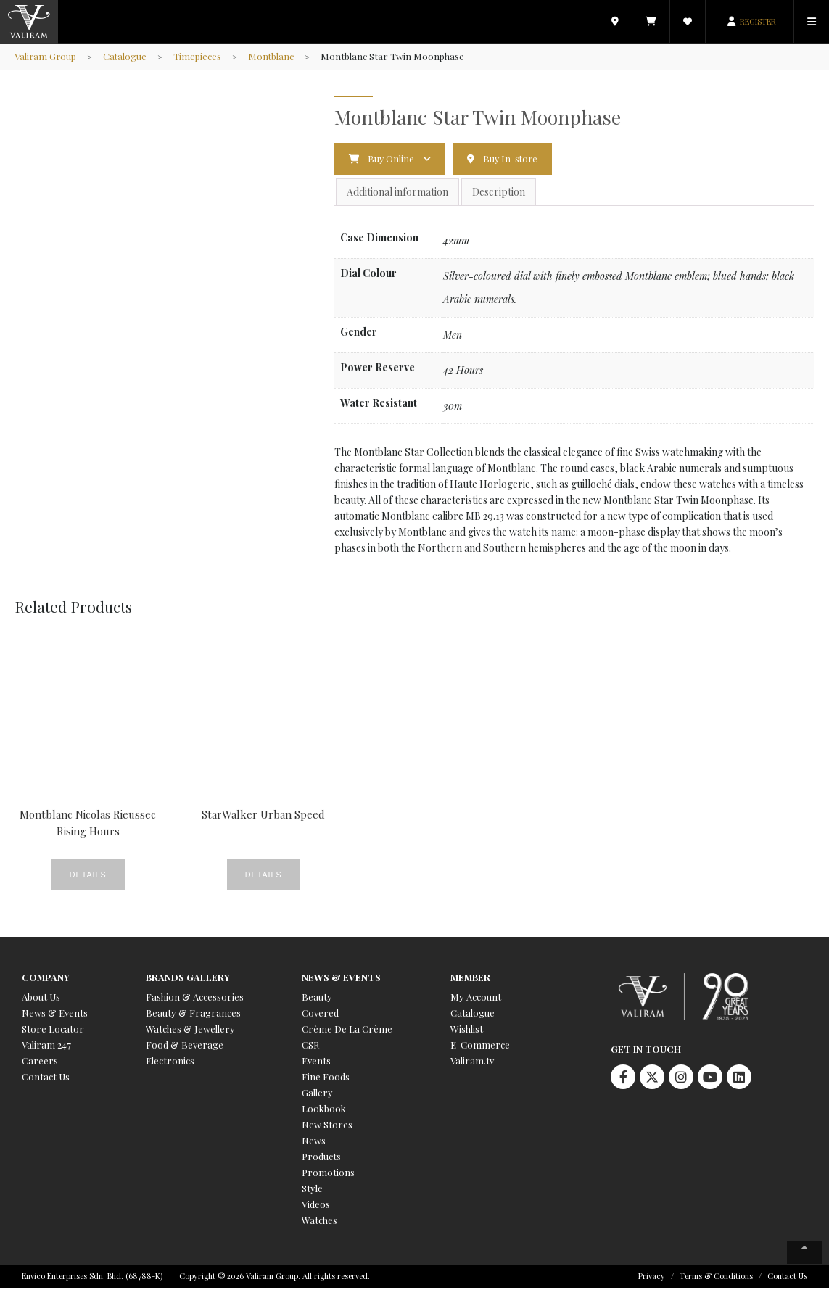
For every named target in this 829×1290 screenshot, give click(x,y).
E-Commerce (480, 1047)
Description (498, 192)
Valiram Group (46, 56)
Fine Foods (326, 1078)
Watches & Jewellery (190, 1031)
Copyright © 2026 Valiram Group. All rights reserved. (274, 1278)
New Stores (327, 1126)
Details (68, 876)
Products (321, 1158)
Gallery (317, 1094)
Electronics (170, 1063)
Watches (319, 1222)
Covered (320, 1015)
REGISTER (758, 21)
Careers (40, 1063)
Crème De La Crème (347, 1031)
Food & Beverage (184, 1047)
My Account (475, 999)
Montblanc (273, 56)
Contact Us (46, 1078)
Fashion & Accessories (195, 999)
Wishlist (466, 1031)
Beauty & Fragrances (193, 1015)
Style (312, 1190)
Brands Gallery (188, 979)
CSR (310, 1047)
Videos (316, 1206)
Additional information (397, 192)
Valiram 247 (46, 1047)
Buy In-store (512, 158)
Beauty (317, 999)
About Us (41, 999)
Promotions (328, 1174)
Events (316, 1063)
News (314, 1142)
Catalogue (126, 56)
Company (46, 979)
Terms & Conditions (716, 1278)
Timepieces (199, 56)
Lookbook (324, 1110)
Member (470, 979)
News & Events (55, 1015)
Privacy (651, 1278)
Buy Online (392, 158)
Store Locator (53, 1031)
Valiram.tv (472, 1063)
